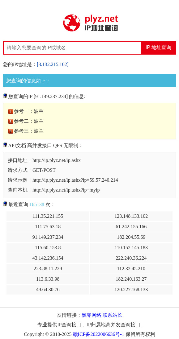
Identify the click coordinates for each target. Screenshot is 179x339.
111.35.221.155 (47, 216)
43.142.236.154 (47, 258)
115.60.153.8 (48, 247)
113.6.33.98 (47, 279)
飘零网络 (91, 315)
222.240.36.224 (131, 258)
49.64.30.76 (48, 289)
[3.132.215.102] (53, 64)
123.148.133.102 (131, 216)
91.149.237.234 (47, 237)
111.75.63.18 (48, 226)
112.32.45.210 (131, 268)
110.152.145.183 (131, 247)
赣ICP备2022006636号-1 (98, 334)
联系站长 (112, 315)
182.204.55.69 (131, 237)
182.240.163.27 (131, 279)
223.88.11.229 (48, 268)
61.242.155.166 (131, 226)
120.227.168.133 (131, 289)
